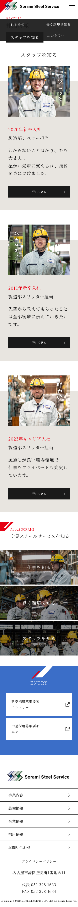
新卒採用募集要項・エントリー (27, 704)
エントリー (56, 35)
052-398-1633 (43, 884)
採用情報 (15, 834)
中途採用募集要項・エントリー (27, 729)
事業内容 (15, 795)
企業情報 (15, 821)
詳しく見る (39, 192)
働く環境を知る (58, 24)
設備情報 (15, 808)
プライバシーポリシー (39, 861)
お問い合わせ (19, 847)
